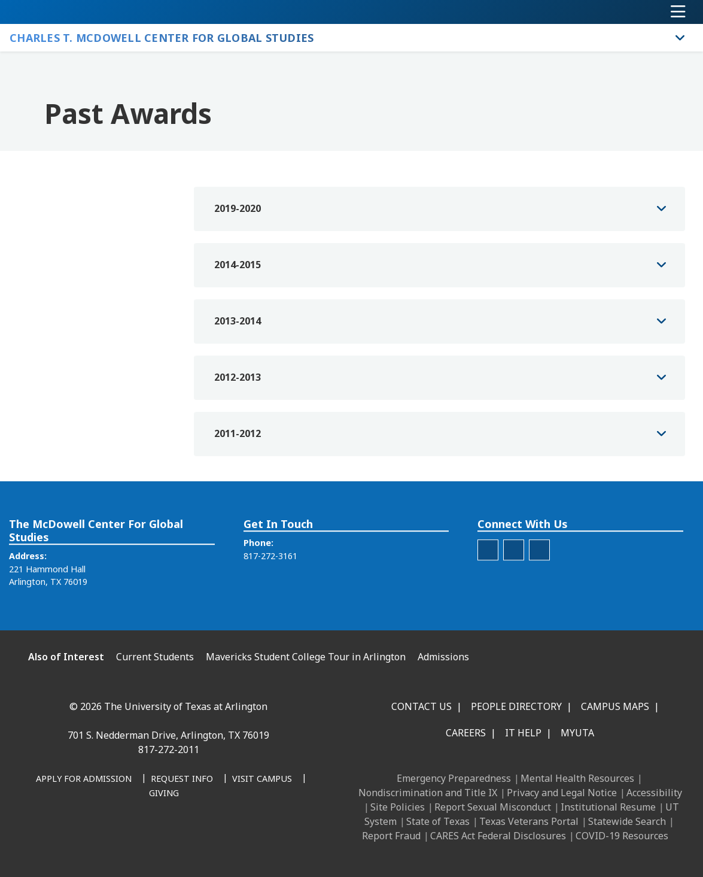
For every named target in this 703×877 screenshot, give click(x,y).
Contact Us (421, 706)
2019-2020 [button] (237, 208)
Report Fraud (391, 835)
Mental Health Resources (577, 778)
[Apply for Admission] (84, 779)
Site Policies (397, 807)
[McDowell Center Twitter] (513, 566)
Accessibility (654, 792)
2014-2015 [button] (237, 264)
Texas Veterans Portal (529, 821)
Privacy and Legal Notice (562, 792)
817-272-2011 (168, 749)
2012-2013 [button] (237, 377)
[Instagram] (125, 833)
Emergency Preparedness (454, 778)
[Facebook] (72, 833)
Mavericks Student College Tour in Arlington (306, 656)
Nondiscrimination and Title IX (427, 792)
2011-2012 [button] (237, 433)
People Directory (516, 706)
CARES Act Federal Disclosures (498, 835)
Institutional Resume (608, 807)
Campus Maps (615, 706)
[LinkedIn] (99, 833)
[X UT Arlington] (151, 833)
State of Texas (438, 821)
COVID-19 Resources (622, 835)
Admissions (443, 656)
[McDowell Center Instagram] (487, 566)
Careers (466, 732)
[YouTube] (178, 833)
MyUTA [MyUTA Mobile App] (577, 732)
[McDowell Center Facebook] (539, 566)
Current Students (155, 656)
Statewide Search (627, 821)
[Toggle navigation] (678, 12)
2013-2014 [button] (237, 320)
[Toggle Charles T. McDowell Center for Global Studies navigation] (680, 38)
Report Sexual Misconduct (492, 807)
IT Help (523, 732)
